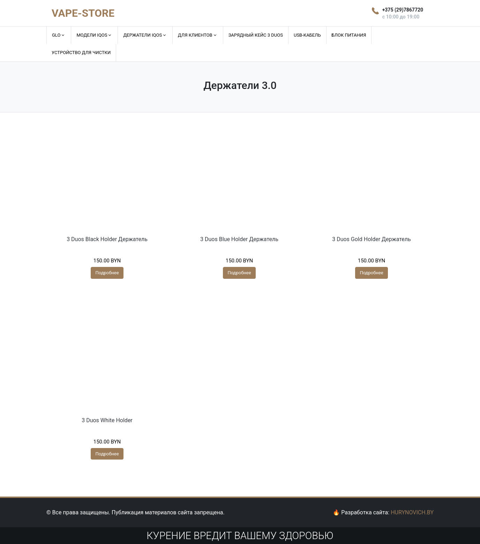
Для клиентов (195, 35)
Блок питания (349, 35)
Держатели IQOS (142, 35)
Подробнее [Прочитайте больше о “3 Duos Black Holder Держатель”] (107, 272)
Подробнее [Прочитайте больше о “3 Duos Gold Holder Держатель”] (371, 272)
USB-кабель (307, 35)
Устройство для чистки (81, 52)
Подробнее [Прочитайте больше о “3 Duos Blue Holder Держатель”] (239, 272)
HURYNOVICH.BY (412, 512)
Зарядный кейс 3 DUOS (255, 35)
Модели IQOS (91, 35)
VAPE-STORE (83, 13)
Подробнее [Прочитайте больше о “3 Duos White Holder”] (107, 453)
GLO (56, 35)
